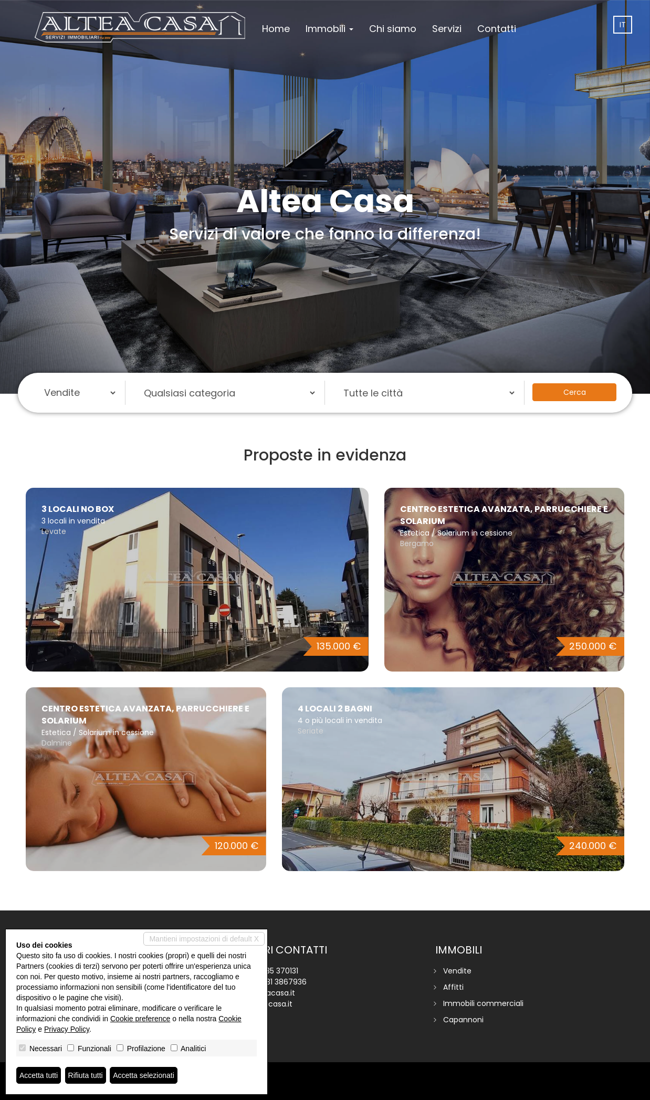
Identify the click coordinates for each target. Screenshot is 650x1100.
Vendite (457, 971)
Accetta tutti (38, 1075)
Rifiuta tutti (85, 1075)
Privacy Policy (66, 1029)
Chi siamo (392, 28)
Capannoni (463, 1019)
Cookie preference (140, 1018)
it (623, 24)
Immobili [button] (329, 28)
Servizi (447, 28)
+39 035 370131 (271, 971)
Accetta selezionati (143, 1075)
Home (276, 28)
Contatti (496, 28)
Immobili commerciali (483, 1003)
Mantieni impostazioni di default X (204, 939)
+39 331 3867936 (276, 982)
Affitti (453, 987)
